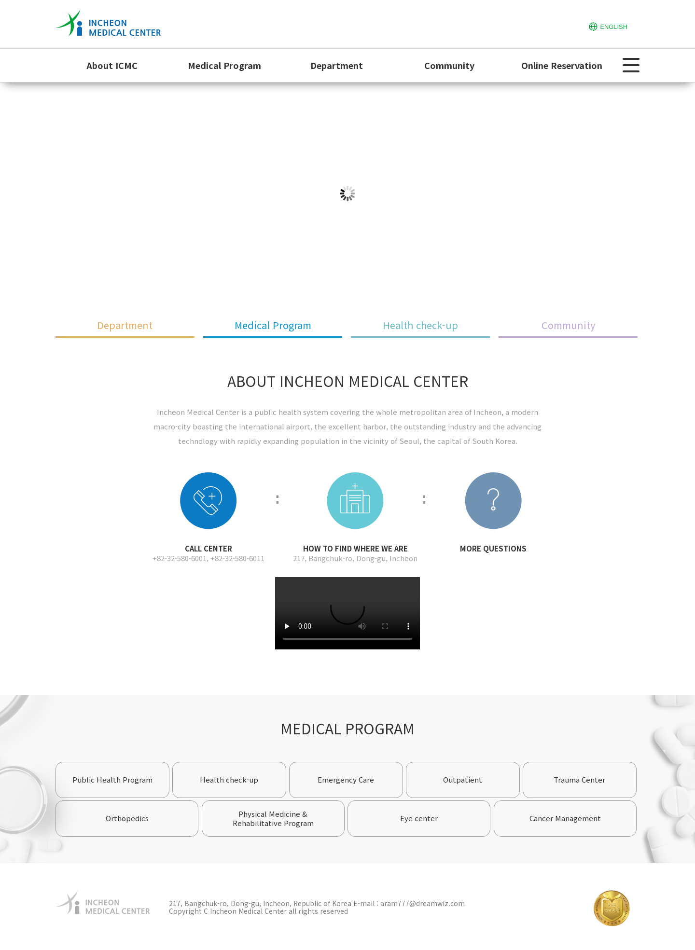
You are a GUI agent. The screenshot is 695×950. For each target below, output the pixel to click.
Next (683, 193)
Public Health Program (112, 779)
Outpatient (462, 779)
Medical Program (224, 65)
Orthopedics (127, 818)
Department (336, 65)
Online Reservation (561, 65)
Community (449, 65)
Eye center (419, 818)
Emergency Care (346, 779)
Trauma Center (579, 779)
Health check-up (420, 325)
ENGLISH (608, 26)
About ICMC (112, 65)
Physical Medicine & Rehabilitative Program (273, 818)
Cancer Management (565, 818)
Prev (11, 193)
